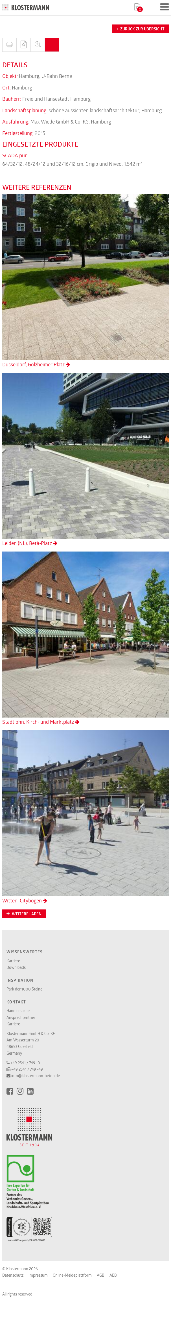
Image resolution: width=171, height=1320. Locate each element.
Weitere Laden (23, 914)
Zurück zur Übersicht (141, 29)
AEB (113, 1275)
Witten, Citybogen (85, 817)
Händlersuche (18, 1010)
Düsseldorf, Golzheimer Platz (85, 281)
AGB (100, 1275)
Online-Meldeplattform (72, 1275)
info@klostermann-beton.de (35, 1075)
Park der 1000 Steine (24, 989)
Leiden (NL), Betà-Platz (85, 459)
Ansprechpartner (20, 1017)
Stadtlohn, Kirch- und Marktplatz (85, 638)
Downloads (16, 967)
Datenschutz (12, 1275)
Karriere (13, 960)
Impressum (38, 1275)
